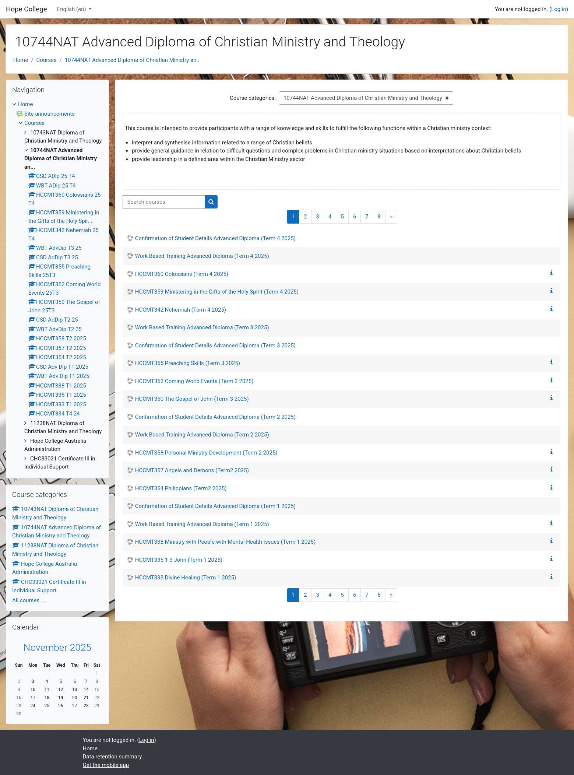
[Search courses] (164, 202)
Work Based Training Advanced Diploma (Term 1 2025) (202, 524)
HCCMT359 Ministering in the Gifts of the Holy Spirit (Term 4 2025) (217, 291)
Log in (558, 9)
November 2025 (57, 647)
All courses (25, 600)
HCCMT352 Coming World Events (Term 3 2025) (194, 381)
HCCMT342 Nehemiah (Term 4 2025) (180, 309)
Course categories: (253, 98)
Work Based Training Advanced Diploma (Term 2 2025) (202, 434)
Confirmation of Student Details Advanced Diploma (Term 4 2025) (215, 238)
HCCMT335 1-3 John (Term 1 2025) (178, 560)
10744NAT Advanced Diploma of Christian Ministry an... (133, 60)
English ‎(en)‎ (72, 9)
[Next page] (391, 217)
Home (20, 60)
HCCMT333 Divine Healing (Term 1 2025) (185, 577)
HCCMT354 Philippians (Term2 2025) (181, 488)
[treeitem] (57, 285)
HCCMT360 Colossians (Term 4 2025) (181, 274)
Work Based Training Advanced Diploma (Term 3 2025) (202, 327)
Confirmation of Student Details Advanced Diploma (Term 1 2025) (215, 506)
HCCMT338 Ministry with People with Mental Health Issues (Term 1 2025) (225, 542)
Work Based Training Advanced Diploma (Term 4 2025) (202, 256)
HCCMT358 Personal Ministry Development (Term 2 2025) (206, 452)
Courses (46, 60)
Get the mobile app (106, 765)
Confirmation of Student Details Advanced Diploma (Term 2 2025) (215, 417)
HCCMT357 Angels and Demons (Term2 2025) (192, 470)
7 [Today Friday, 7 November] (86, 681)
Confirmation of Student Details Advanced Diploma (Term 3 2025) (215, 345)
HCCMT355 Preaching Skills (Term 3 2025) (187, 363)
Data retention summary (112, 756)
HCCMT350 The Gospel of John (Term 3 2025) (192, 399)
